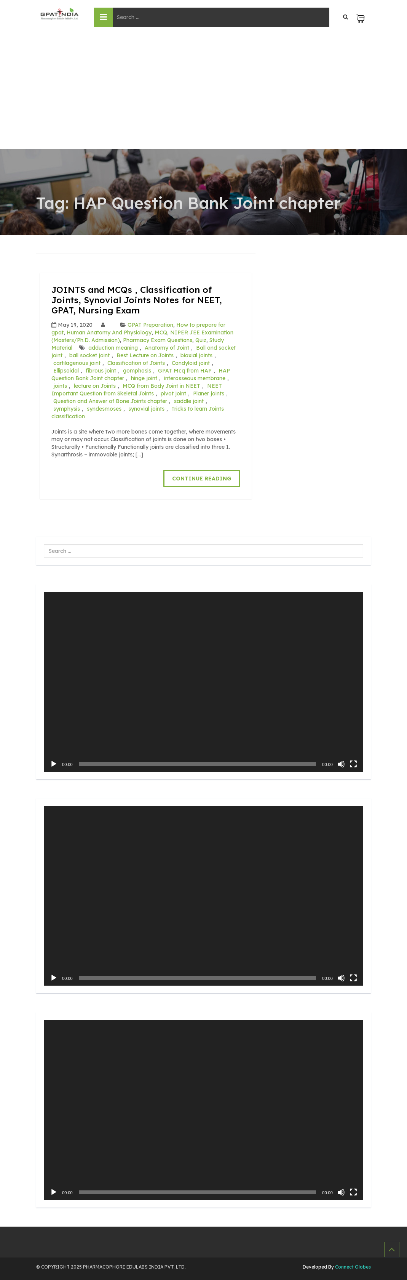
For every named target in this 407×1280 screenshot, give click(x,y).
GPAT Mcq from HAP (185, 369)
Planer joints (208, 392)
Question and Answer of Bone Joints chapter (110, 400)
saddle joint (189, 400)
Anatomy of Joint (167, 347)
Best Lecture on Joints (145, 354)
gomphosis (137, 369)
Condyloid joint (191, 362)
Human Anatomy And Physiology (109, 331)
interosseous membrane (194, 377)
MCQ (161, 331)
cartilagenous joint (77, 362)
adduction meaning (113, 347)
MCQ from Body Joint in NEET (161, 385)
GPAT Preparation (150, 324)
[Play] (53, 763)
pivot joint (173, 392)
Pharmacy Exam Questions (157, 339)
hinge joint (144, 377)
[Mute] (341, 763)
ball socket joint (89, 354)
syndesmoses (104, 408)
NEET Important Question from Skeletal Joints (136, 389)
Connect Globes (352, 1266)
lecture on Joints (95, 385)
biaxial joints (196, 354)
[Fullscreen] (353, 763)
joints (60, 385)
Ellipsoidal (66, 369)
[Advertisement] (203, 91)
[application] (203, 681)
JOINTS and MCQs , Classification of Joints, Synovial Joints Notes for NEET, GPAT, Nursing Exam (139, 299)
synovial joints (146, 408)
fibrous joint (101, 369)
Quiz (200, 339)
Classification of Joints (136, 362)
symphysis (66, 408)
